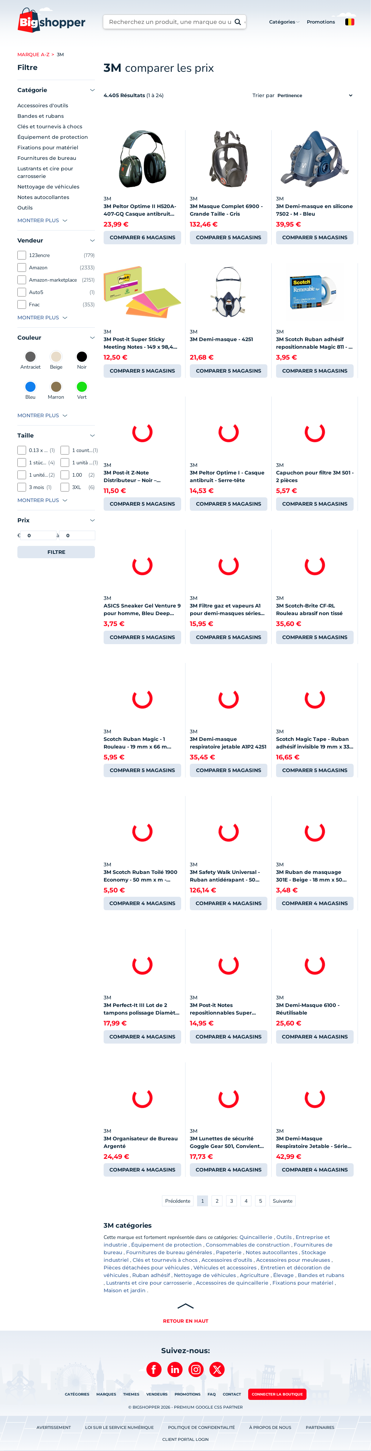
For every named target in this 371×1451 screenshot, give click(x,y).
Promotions (321, 22)
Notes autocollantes (43, 197)
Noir (81, 360)
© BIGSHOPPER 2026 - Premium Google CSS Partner (185, 1407)
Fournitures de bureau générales (169, 1252)
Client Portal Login (185, 1439)
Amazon (38, 267)
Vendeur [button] (30, 240)
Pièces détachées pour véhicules (146, 1267)
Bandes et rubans (40, 116)
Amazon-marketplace (53, 280)
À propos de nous (270, 1427)
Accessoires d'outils (42, 105)
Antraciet (30, 360)
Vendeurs (156, 1394)
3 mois (36, 487)
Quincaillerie (255, 1237)
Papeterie (229, 1252)
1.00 (77, 475)
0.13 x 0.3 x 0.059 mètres (39, 450)
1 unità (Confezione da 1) (82, 462)
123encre (39, 255)
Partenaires (320, 1427)
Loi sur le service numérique (119, 1427)
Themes (131, 1394)
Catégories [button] (282, 22)
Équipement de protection (52, 137)
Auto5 (36, 292)
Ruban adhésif (151, 1275)
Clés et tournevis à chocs (49, 126)
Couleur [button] (29, 337)
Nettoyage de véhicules (48, 186)
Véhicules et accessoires (225, 1267)
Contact (232, 1394)
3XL (76, 487)
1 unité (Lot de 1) (39, 475)
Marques (106, 1394)
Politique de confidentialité (201, 1427)
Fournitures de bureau (46, 158)
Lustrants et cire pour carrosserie (45, 172)
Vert (81, 390)
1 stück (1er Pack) (38, 462)
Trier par (303, 95)
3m (60, 54)
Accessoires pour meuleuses (293, 1260)
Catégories (77, 1394)
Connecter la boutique (277, 1394)
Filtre (56, 552)
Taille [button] (25, 435)
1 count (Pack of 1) (82, 450)
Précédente (177, 1201)
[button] (350, 21)
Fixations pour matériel (47, 147)
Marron (56, 390)
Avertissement (54, 1427)
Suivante (282, 1201)
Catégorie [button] (32, 90)
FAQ (212, 1394)
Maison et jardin (125, 1290)
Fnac (34, 304)
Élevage (283, 1275)
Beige (56, 360)
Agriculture (254, 1275)
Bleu (30, 390)
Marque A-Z (33, 54)
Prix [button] (23, 520)
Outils (25, 207)
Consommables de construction (248, 1244)
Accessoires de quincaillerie (232, 1283)
